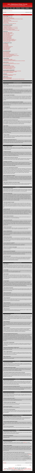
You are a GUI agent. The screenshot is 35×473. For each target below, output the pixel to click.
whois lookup (30, 454)
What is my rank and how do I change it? (9, 29)
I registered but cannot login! (7, 20)
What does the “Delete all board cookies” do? (9, 23)
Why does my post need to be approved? (9, 40)
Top (3, 87)
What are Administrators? (6, 51)
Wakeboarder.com (11, 468)
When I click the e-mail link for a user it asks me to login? (11, 30)
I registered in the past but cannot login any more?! (10, 21)
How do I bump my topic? (6, 41)
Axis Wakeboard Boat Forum (17, 4)
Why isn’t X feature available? (7, 78)
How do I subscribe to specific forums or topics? (10, 71)
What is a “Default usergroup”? (7, 56)
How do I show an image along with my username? (10, 28)
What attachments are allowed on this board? (9, 74)
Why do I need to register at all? (7, 17)
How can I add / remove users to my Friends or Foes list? (11, 63)
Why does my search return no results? (8, 66)
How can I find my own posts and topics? (9, 68)
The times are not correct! (7, 26)
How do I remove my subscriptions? (8, 72)
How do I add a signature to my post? (8, 33)
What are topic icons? (6, 49)
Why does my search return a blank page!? (9, 67)
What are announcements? (7, 47)
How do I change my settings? (7, 25)
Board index (4, 12)
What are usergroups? (6, 53)
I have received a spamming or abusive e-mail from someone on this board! (14, 60)
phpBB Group (25, 442)
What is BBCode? (5, 43)
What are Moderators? (6, 52)
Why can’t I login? (5, 16)
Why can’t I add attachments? (7, 37)
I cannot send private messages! (7, 59)
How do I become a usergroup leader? (8, 54)
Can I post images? (6, 45)
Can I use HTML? (5, 44)
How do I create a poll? (6, 34)
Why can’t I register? (6, 22)
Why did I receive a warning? (7, 38)
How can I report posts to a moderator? (8, 39)
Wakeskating (15, 469)
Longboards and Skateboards (27, 469)
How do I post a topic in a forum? (8, 32)
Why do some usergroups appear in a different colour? (11, 55)
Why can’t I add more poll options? (8, 35)
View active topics (10, 10)
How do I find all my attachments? (8, 75)
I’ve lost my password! (6, 19)
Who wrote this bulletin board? (7, 77)
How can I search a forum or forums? (8, 65)
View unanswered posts (5, 10)
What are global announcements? (8, 46)
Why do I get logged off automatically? (8, 18)
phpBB (13, 467)
